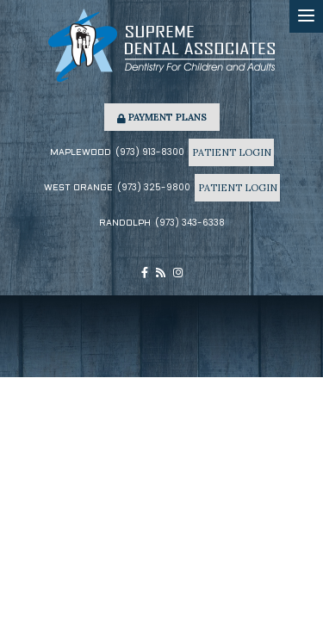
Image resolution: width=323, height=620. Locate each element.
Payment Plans (162, 117)
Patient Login (230, 152)
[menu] (306, 16)
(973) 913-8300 (149, 152)
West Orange (78, 188)
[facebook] (144, 273)
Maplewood (80, 153)
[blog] (160, 273)
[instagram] (178, 273)
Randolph (125, 223)
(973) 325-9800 (153, 187)
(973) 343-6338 (190, 222)
